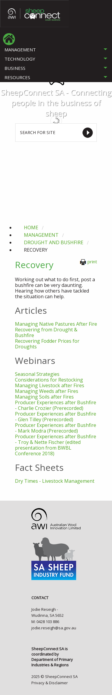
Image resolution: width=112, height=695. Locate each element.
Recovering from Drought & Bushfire (46, 332)
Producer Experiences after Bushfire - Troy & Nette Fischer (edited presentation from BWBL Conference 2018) (55, 445)
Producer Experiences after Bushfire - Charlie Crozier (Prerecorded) (55, 405)
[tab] (56, 49)
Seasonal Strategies (37, 374)
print (88, 262)
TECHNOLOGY (19, 59)
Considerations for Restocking (49, 379)
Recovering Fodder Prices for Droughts (47, 344)
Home (31, 227)
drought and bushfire (53, 242)
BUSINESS (14, 68)
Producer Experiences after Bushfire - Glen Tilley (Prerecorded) (55, 416)
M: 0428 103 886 (45, 621)
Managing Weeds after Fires (46, 391)
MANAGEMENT (20, 50)
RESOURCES (17, 77)
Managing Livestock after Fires (49, 385)
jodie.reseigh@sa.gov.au (53, 628)
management (41, 235)
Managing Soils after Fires (44, 396)
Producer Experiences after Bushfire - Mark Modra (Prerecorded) (55, 428)
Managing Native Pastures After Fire (56, 324)
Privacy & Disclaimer (49, 682)
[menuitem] (9, 39)
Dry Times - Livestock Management (54, 481)
